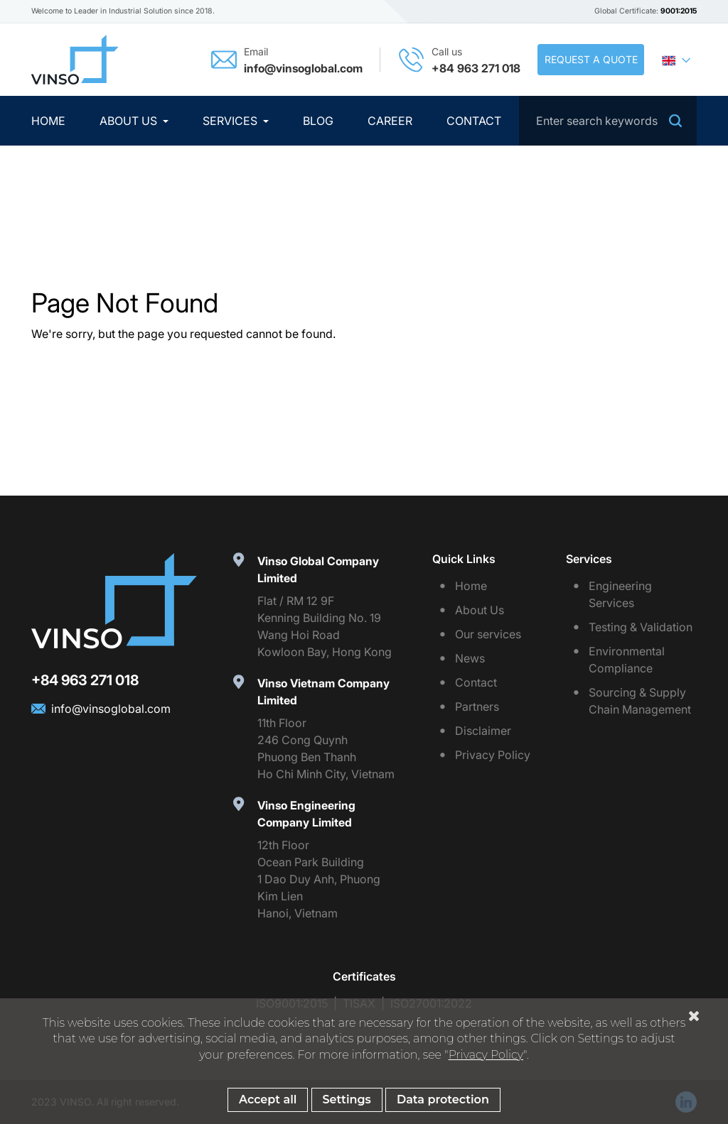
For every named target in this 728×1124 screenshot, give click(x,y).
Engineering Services (620, 594)
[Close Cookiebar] (694, 1017)
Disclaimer (483, 731)
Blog (318, 121)
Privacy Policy (492, 755)
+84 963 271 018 (476, 68)
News (470, 658)
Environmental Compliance (627, 659)
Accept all (267, 1101)
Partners (477, 706)
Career (390, 121)
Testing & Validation (640, 627)
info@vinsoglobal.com (303, 68)
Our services (488, 634)
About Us (130, 121)
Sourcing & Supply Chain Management (640, 700)
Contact (473, 121)
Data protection (443, 1101)
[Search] (608, 121)
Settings (347, 1101)
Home (48, 121)
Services (231, 121)
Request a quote (591, 59)
